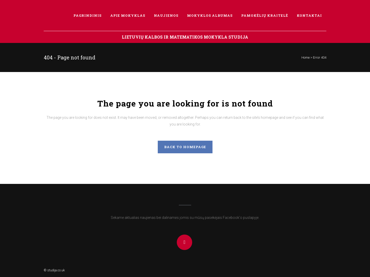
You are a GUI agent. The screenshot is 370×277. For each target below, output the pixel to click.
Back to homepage (185, 147)
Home (305, 57)
